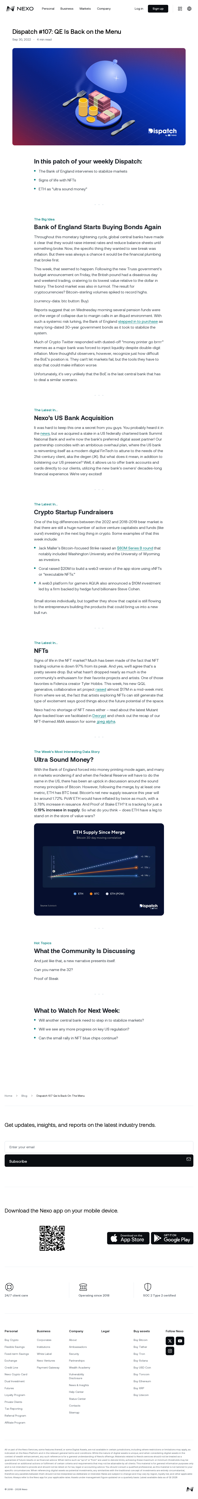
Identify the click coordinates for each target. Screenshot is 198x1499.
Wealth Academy (79, 1367)
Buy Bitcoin (141, 1339)
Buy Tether (140, 1346)
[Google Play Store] (172, 1238)
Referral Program (15, 1415)
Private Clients (13, 1401)
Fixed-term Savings (17, 1353)
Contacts (74, 1405)
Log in (139, 8)
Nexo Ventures (46, 1360)
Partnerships (76, 1360)
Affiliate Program (15, 1422)
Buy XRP (139, 1388)
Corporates (44, 1339)
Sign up (158, 8)
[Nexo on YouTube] (180, 1341)
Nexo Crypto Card (16, 1374)
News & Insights (79, 1385)
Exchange (11, 1360)
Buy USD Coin (142, 1367)
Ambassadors (78, 1346)
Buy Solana (141, 1360)
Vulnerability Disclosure (76, 1376)
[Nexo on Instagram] (170, 1351)
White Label (44, 1353)
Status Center (77, 1398)
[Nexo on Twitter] (170, 1341)
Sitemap (74, 1412)
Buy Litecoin (141, 1394)
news (45, 433)
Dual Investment (15, 1381)
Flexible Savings (15, 1346)
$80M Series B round (135, 548)
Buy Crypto (12, 1339)
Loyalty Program (15, 1394)
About (73, 1339)
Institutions (43, 1346)
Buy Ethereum (142, 1381)
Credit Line (11, 1367)
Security (74, 1353)
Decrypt (99, 715)
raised (101, 689)
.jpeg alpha (105, 721)
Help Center (76, 1391)
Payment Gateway (48, 1367)
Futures (9, 1388)
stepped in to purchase (138, 321)
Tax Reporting (13, 1408)
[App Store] (128, 1238)
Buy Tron (139, 1353)
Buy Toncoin (141, 1374)
